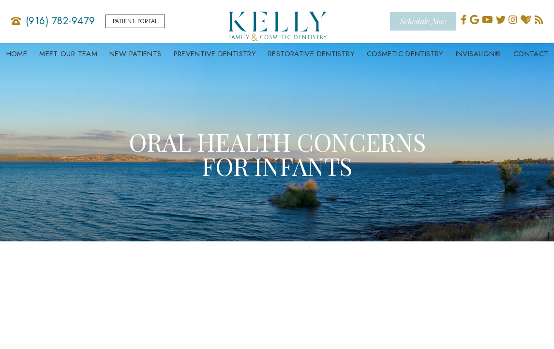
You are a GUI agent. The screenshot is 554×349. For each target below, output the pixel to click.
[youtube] (487, 19)
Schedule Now (423, 20)
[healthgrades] (526, 19)
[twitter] (501, 19)
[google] (474, 19)
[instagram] (513, 19)
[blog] (539, 19)
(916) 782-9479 (60, 21)
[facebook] (464, 19)
